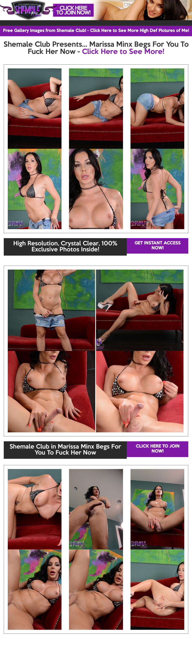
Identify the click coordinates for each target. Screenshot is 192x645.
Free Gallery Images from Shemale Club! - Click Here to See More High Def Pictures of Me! (96, 31)
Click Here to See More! (123, 52)
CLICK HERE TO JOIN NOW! (158, 449)
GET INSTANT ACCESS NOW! (157, 245)
